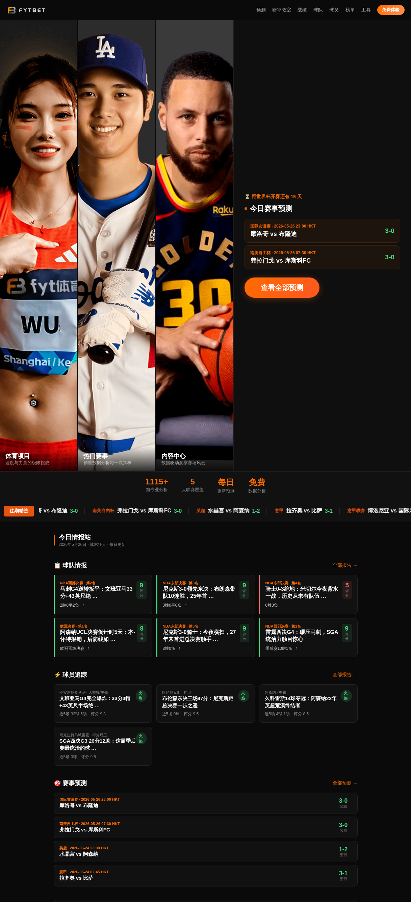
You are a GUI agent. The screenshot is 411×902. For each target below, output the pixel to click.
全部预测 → (345, 783)
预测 (261, 9)
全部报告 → (345, 565)
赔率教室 (281, 9)
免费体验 (391, 9)
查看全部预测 (282, 287)
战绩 (302, 9)
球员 (334, 9)
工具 (366, 9)
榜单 (350, 9)
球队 (318, 9)
